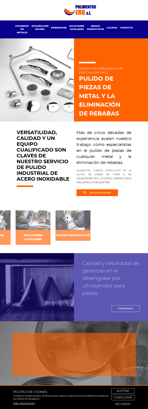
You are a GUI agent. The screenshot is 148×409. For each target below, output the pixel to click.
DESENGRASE (125, 309)
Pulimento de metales (22, 29)
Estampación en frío (40, 28)
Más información (24, 403)
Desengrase (59, 28)
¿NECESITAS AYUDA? (97, 192)
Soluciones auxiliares (76, 28)
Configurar (122, 397)
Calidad (112, 28)
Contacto (126, 28)
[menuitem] (22, 29)
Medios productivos (95, 28)
